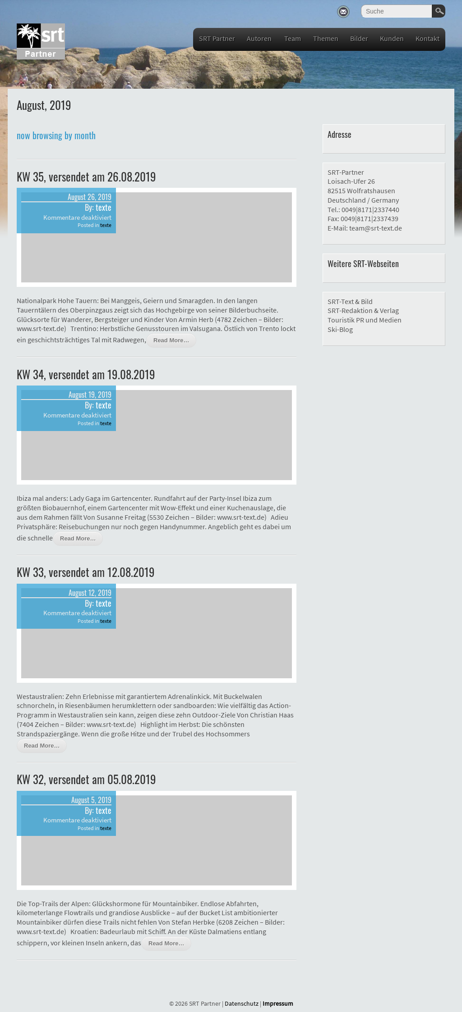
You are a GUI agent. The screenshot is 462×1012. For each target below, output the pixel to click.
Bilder (359, 38)
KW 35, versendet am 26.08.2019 (86, 176)
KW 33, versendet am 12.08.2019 (86, 571)
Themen (325, 38)
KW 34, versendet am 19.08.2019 (86, 374)
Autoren (259, 38)
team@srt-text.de (375, 227)
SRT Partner (217, 38)
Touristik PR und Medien (365, 319)
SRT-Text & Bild (350, 301)
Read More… (171, 340)
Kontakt (427, 38)
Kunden (392, 38)
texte (103, 207)
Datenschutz (242, 1003)
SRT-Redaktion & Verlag (363, 310)
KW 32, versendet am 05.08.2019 (86, 779)
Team (292, 38)
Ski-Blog (340, 329)
